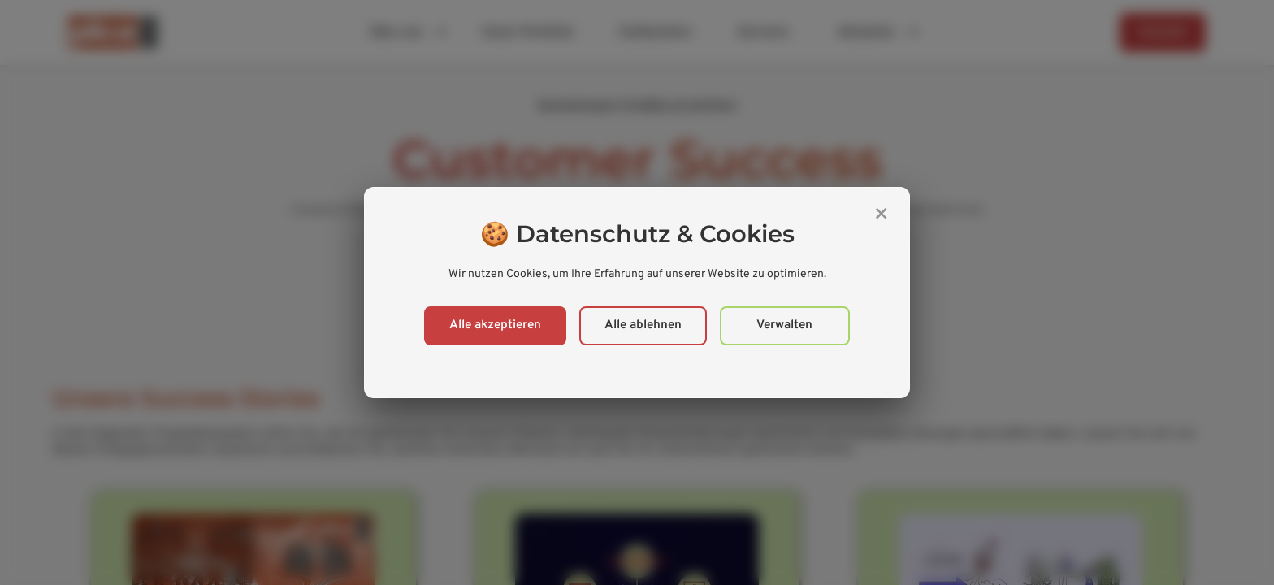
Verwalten (784, 325)
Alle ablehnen (643, 325)
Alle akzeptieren (495, 325)
